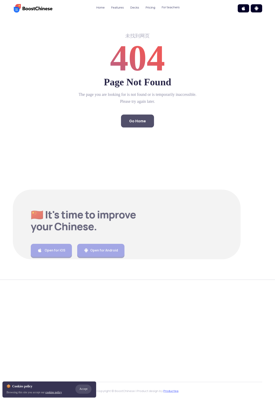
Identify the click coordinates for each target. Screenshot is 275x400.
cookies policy (53, 392)
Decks (134, 8)
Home (100, 8)
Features (117, 8)
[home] (33, 8)
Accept (83, 388)
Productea (170, 391)
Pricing (150, 8)
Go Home (137, 126)
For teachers (175, 7)
